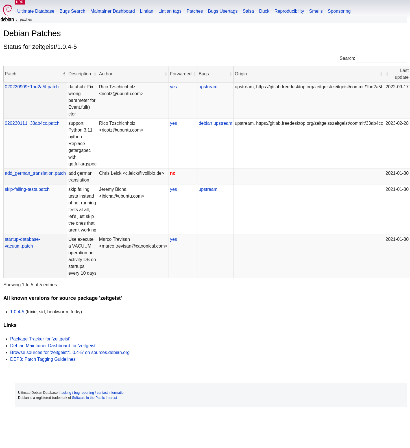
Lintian (146, 11)
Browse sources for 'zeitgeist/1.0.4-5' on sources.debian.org (70, 352)
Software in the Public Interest (94, 398)
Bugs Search (73, 11)
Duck (264, 11)
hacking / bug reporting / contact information (92, 393)
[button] (64, 74)
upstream (208, 86)
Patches (195, 11)
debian (205, 123)
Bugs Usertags (222, 11)
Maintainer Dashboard (112, 11)
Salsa (248, 11)
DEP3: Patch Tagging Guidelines (43, 359)
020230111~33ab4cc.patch (32, 123)
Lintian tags (170, 11)
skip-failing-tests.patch (27, 189)
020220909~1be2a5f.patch (32, 86)
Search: (347, 58)
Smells (316, 11)
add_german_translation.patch (35, 173)
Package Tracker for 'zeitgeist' (40, 338)
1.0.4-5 (17, 311)
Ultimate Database (35, 11)
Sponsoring (339, 11)
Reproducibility (289, 11)
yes (173, 86)
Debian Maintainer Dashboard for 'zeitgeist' (53, 345)
